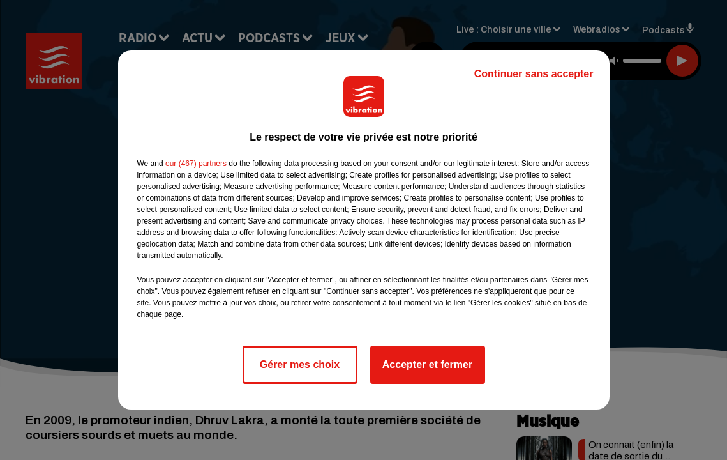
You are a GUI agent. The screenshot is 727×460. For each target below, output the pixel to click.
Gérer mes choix (300, 364)
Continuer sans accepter (534, 73)
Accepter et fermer (427, 364)
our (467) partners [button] (196, 163)
